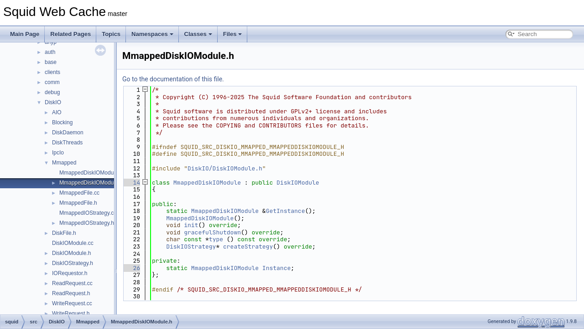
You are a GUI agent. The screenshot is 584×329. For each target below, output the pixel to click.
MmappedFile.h (78, 203)
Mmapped (64, 162)
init (191, 225)
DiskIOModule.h (71, 253)
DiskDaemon (67, 132)
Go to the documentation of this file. (173, 79)
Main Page (24, 34)
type (216, 239)
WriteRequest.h (70, 313)
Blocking (62, 122)
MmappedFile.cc (79, 193)
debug (52, 92)
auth (50, 52)
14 (131, 182)
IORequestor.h (69, 273)
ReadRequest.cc (72, 283)
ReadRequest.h (71, 293)
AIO (57, 112)
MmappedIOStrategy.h (86, 223)
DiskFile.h (64, 233)
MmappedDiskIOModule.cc (92, 173)
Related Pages (70, 34)
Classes (198, 34)
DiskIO (53, 102)
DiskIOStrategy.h (72, 263)
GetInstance (285, 211)
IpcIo (58, 152)
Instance (276, 268)
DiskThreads (67, 142)
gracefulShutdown (212, 232)
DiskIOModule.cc (73, 243)
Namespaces (152, 34)
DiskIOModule (297, 182)
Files (232, 34)
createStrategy (248, 246)
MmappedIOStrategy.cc (87, 213)
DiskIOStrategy (191, 246)
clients (52, 72)
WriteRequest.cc (72, 303)
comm (52, 82)
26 (131, 268)
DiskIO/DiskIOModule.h (225, 168)
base (51, 62)
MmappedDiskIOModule (207, 182)
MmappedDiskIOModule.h (91, 183)
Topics (111, 34)
